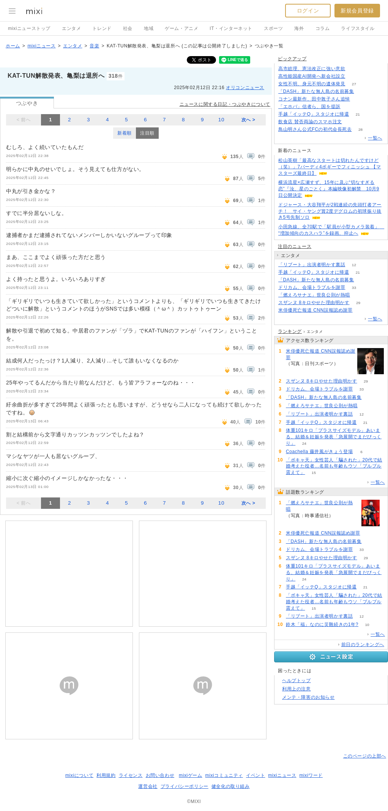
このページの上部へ (364, 756)
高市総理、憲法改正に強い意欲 (311, 68)
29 (358, 303)
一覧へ (375, 138)
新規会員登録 (357, 11)
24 (304, 443)
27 (354, 84)
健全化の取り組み (230, 786)
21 (358, 114)
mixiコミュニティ (224, 775)
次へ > (248, 119)
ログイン (308, 11)
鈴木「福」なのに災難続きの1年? (322, 624)
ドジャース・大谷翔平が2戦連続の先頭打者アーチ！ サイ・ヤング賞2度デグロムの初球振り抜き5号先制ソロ (330, 211)
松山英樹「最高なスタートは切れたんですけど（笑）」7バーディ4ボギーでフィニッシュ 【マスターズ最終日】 (329, 167)
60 (358, 99)
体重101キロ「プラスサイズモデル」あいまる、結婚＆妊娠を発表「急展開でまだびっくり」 (334, 437)
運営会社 (147, 786)
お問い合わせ (160, 775)
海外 (299, 28)
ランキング (290, 331)
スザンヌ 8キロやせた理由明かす (314, 302)
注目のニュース (294, 246)
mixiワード (311, 775)
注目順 (147, 133)
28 (360, 129)
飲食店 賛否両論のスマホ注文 (310, 121)
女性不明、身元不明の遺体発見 (311, 83)
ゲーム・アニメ (181, 28)
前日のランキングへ (362, 644)
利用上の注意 (296, 689)
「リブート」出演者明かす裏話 (311, 264)
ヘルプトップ (296, 680)
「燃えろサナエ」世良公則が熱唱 (314, 295)
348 (349, 107)
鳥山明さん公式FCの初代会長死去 (315, 129)
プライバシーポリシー (184, 786)
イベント (255, 775)
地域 (148, 28)
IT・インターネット (231, 28)
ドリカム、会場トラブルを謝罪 (311, 287)
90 (363, 91)
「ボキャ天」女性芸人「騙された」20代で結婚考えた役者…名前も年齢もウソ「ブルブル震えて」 (334, 466)
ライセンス (131, 775)
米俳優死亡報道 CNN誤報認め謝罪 (315, 310)
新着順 (124, 133)
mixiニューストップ (29, 28)
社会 (127, 28)
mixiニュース (41, 46)
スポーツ (273, 28)
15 (314, 473)
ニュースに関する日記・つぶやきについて (225, 104)
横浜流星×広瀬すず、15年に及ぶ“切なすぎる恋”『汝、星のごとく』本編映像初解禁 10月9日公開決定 (328, 189)
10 (221, 119)
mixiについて (79, 775)
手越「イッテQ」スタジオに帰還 (313, 114)
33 (354, 287)
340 (350, 122)
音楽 (94, 46)
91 (363, 280)
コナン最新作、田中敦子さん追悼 (314, 99)
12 (354, 265)
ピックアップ (292, 58)
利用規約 (105, 775)
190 (359, 295)
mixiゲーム (190, 775)
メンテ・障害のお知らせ (308, 697)
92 (361, 310)
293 (354, 69)
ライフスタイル (357, 28)
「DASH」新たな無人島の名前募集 (316, 91)
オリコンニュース (245, 87)
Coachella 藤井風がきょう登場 (319, 451)
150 (354, 76)
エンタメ (71, 28)
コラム (322, 28)
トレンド (101, 28)
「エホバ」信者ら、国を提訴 (309, 106)
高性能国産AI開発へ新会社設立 (311, 76)
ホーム (13, 46)
